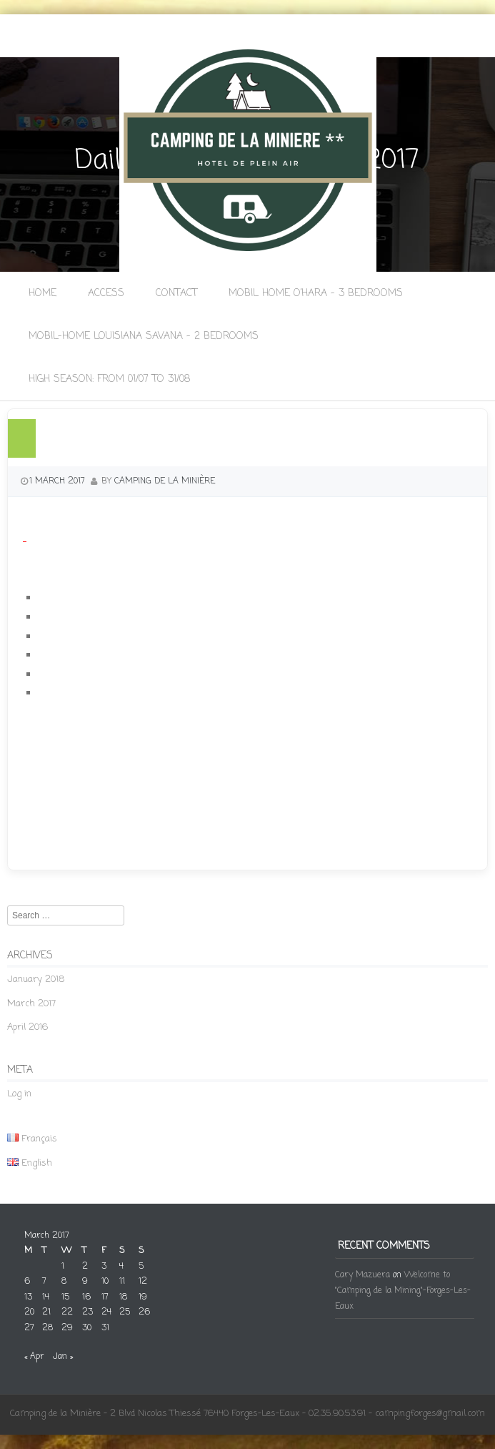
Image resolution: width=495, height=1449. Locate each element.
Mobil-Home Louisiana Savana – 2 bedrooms (144, 336)
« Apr (34, 1356)
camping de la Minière (164, 481)
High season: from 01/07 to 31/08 (109, 379)
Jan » (63, 1356)
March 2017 (31, 1004)
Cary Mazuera (362, 1275)
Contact (176, 293)
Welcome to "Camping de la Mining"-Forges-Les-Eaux (403, 1290)
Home (42, 293)
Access (106, 293)
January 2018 (35, 979)
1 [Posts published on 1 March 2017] (62, 1266)
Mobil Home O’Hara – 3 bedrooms (316, 293)
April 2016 (27, 1027)
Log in (19, 1094)
